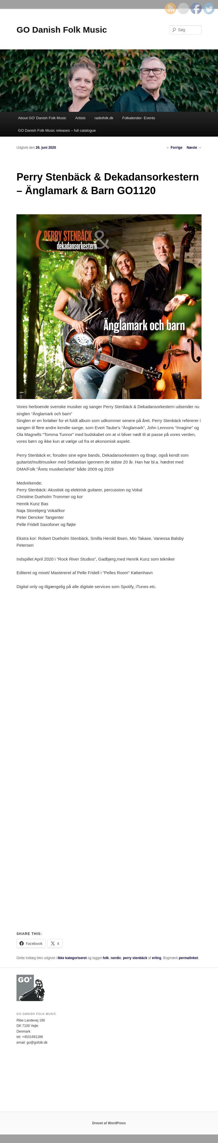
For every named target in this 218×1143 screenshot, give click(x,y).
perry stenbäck (135, 958)
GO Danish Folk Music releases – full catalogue (57, 130)
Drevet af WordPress (109, 1123)
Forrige (174, 148)
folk (106, 958)
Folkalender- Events (138, 118)
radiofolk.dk (104, 118)
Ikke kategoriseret (72, 958)
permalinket (188, 958)
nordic (116, 958)
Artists (80, 118)
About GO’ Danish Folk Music (42, 118)
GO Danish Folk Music (61, 29)
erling (156, 958)
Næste (194, 148)
